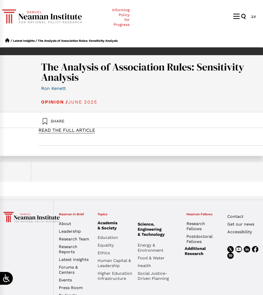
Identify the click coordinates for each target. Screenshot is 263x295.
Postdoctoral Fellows (199, 239)
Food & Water (151, 258)
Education (108, 237)
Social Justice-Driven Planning (153, 276)
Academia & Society (109, 225)
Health (144, 265)
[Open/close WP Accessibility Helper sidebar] (6, 278)
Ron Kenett (53, 88)
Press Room (71, 287)
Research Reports (68, 249)
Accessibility (239, 231)
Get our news (240, 224)
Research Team (74, 239)
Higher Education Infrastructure (115, 276)
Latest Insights (24, 41)
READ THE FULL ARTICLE (67, 130)
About (65, 223)
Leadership (70, 231)
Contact (235, 216)
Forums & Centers (68, 270)
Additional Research (195, 251)
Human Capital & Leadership (114, 263)
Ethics (104, 252)
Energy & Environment (150, 248)
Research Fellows (195, 226)
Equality (106, 245)
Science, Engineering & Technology (158, 229)
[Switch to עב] (253, 16)
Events (65, 280)
